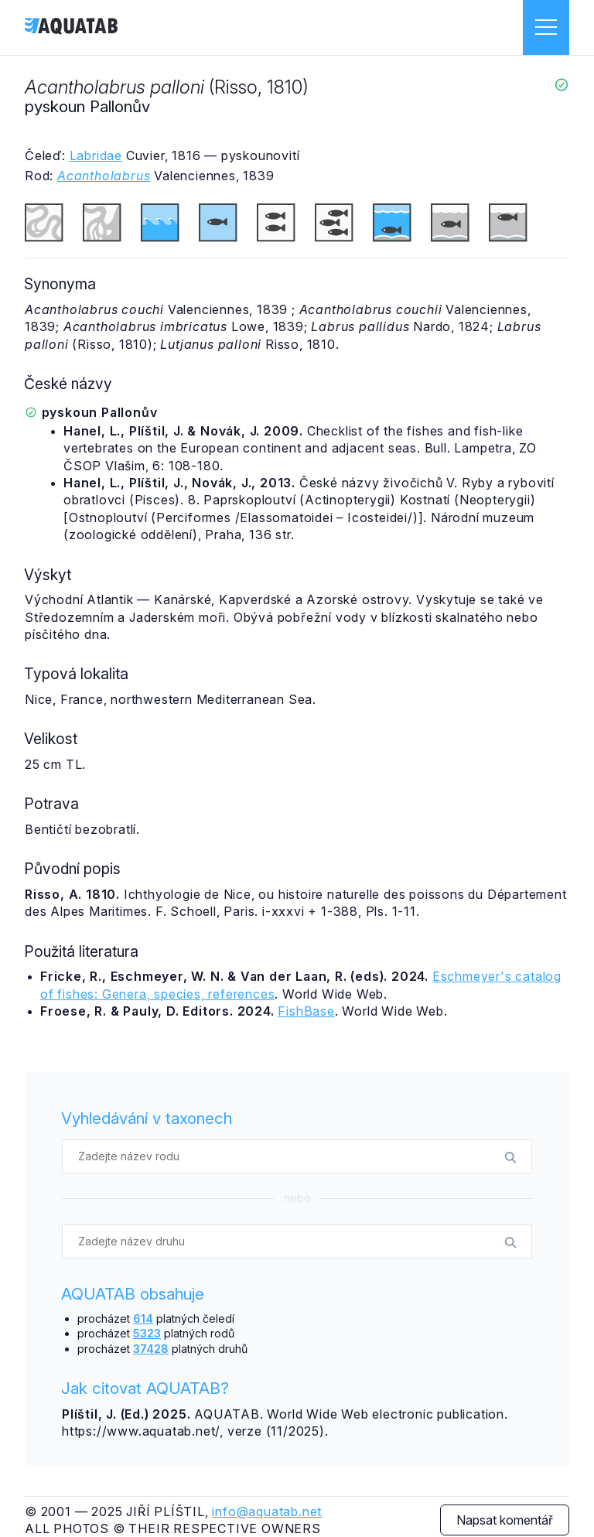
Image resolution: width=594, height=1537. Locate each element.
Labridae (96, 155)
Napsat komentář (504, 1520)
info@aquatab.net (267, 1511)
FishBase (306, 1011)
